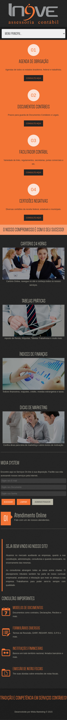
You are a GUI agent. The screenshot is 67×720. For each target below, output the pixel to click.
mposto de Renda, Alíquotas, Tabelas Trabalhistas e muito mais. (33, 338)
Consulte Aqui (33, 78)
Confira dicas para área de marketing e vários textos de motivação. (33, 445)
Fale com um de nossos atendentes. (32, 520)
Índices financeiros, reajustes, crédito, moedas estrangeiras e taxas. (33, 392)
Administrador (42, 502)
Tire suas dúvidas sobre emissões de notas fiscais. (36, 674)
